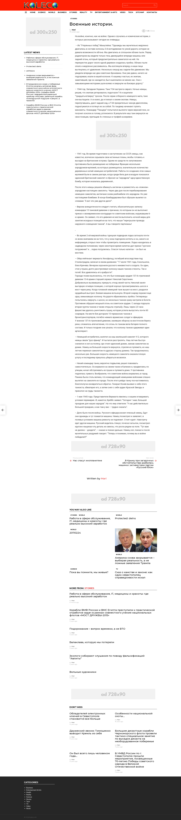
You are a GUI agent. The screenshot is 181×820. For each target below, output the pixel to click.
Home (32, 12)
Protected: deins (125, 518)
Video (122, 12)
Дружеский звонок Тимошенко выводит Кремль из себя (90, 732)
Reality (83, 12)
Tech (130, 12)
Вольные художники (82, 671)
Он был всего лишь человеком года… (89, 754)
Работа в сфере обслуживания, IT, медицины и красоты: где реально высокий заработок (89, 521)
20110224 (75, 532)
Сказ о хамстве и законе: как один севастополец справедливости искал (133, 575)
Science (41, 12)
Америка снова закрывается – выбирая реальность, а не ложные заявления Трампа (134, 560)
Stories (73, 12)
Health (28, 792)
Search (154, 5)
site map (140, 12)
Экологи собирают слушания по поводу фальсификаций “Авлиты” (107, 657)
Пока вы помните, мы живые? (88, 572)
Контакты (152, 12)
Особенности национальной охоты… (133, 715)
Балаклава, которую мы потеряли (91, 642)
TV (91, 12)
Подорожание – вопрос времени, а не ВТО (97, 628)
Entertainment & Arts (106, 12)
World (51, 12)
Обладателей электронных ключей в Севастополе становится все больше (87, 716)
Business (62, 12)
